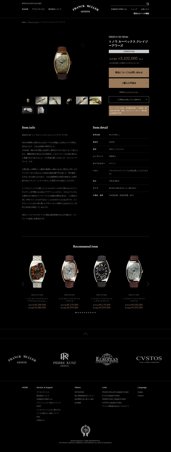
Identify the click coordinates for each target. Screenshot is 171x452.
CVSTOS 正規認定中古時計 (112, 403)
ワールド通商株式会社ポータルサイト (115, 406)
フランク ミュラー (33, 22)
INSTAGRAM (79, 392)
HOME (25, 387)
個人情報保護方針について (84, 396)
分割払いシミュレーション (128, 92)
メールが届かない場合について (48, 413)
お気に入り (145, 9)
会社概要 (78, 403)
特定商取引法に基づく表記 (84, 399)
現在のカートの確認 (141, 13)
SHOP (39, 406)
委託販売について (54, 9)
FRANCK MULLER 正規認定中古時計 (115, 392)
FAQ (38, 417)
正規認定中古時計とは (119, 9)
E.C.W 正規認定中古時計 (111, 396)
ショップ (134, 9)
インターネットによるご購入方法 (48, 410)
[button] (75, 312)
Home (24, 22)
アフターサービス (38, 9)
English (140, 392)
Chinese (140, 396)
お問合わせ (40, 420)
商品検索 (25, 9)
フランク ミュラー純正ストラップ (49, 403)
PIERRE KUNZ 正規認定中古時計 (114, 399)
